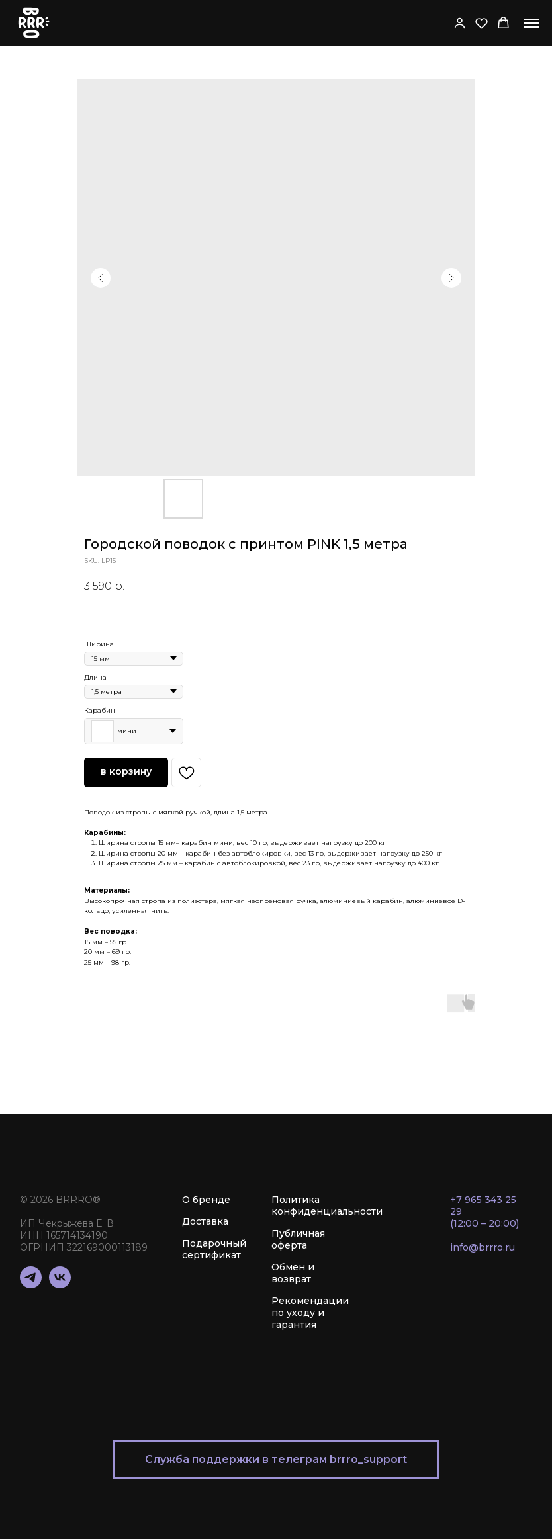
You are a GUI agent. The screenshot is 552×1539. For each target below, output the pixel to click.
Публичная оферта (298, 1239)
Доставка (205, 1221)
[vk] (60, 1284)
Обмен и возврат (292, 1273)
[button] (459, 23)
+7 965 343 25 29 (483, 1205)
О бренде (206, 1200)
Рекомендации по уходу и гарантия (310, 1313)
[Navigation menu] (531, 23)
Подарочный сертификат (214, 1249)
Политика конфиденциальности (327, 1205)
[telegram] (31, 1284)
